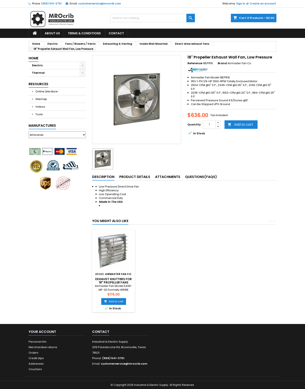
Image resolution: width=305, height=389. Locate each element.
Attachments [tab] (167, 176)
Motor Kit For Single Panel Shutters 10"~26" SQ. (113, 282)
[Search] (152, 18)
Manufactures (42, 125)
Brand (222, 63)
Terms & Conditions (84, 33)
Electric (37, 65)
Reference (194, 63)
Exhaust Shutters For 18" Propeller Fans (160, 281)
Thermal (38, 73)
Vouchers (35, 369)
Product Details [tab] (134, 176)
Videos (40, 107)
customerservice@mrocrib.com (99, 3)
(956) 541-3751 (51, 3)
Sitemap (41, 99)
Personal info (38, 342)
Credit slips (36, 358)
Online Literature (46, 91)
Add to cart (240, 124)
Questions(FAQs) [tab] (201, 176)
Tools (39, 114)
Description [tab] (103, 176)
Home (33, 58)
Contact (116, 33)
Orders (33, 353)
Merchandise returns (43, 347)
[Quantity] (209, 124)
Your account (42, 331)
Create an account (263, 3)
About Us (52, 33)
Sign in (240, 3)
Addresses (36, 364)
